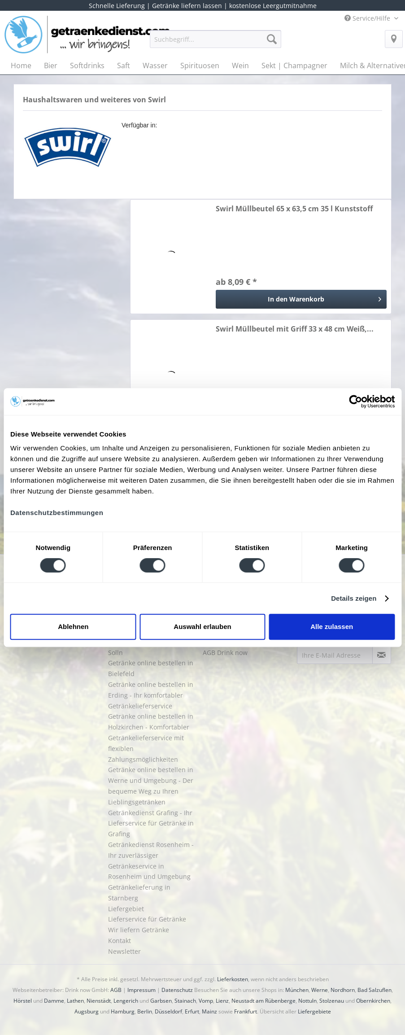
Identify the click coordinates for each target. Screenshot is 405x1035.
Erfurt (192, 1011)
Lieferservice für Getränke (147, 919)
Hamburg (123, 1011)
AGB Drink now (225, 652)
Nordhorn (343, 990)
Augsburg (86, 1011)
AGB (116, 990)
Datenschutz (177, 990)
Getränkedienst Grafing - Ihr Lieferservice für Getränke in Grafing (151, 823)
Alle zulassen (331, 626)
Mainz (209, 1011)
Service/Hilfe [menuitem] (368, 18)
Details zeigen (353, 598)
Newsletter (124, 951)
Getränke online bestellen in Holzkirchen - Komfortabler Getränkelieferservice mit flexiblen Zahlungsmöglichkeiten (150, 737)
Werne (319, 990)
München (297, 990)
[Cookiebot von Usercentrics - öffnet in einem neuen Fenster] (355, 401)
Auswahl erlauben (202, 626)
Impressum (141, 990)
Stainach (185, 1000)
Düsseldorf (168, 1011)
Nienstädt (99, 1000)
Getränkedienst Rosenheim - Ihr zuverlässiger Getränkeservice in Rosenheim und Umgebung (151, 860)
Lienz (222, 1000)
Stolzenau (331, 1000)
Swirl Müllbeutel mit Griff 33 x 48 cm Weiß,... (295, 329)
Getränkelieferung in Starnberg (139, 892)
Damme (54, 1000)
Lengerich (125, 1000)
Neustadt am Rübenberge (263, 1000)
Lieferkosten (232, 979)
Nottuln (307, 1000)
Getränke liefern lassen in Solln (147, 647)
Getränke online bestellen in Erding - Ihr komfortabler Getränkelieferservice (150, 695)
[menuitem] (215, 43)
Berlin (144, 1011)
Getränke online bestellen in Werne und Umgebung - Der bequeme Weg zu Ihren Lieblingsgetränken (150, 785)
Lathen (75, 1000)
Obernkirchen (373, 1000)
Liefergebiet (126, 908)
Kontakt (119, 940)
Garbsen (161, 1000)
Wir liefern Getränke (138, 930)
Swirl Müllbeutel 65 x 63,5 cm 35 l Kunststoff (294, 209)
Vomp (206, 1000)
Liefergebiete (314, 1011)
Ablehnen (73, 626)
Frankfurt (245, 1011)
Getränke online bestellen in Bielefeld (150, 668)
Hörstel (22, 1000)
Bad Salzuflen (374, 990)
